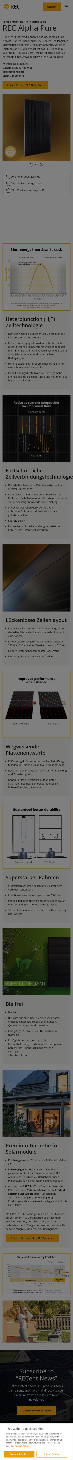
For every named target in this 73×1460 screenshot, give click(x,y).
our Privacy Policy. (20, 1445)
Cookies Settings (52, 1454)
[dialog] (36, 1442)
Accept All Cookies (19, 1454)
